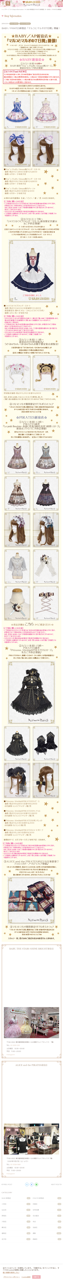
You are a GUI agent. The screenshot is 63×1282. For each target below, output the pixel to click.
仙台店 (16, 1210)
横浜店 (16, 1227)
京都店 (47, 1204)
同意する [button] (36, 1277)
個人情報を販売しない (11, 1273)
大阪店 (16, 1221)
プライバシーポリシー (11, 1277)
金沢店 (16, 1239)
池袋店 (47, 1227)
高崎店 (47, 1239)
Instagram (11, 1055)
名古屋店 (47, 1216)
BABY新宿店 (16, 1198)
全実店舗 (47, 1210)
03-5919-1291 (15, 1045)
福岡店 (16, 1233)
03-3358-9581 (15, 1164)
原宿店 (16, 1216)
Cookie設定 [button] (26, 1277)
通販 (47, 1233)
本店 (47, 1221)
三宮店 (16, 1204)
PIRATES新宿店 (47, 1198)
